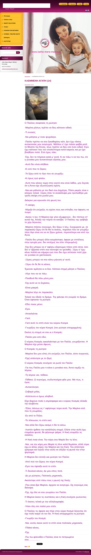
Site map (73, 4)
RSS (80, 4)
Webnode (86, 551)
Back (26, 546)
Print (87, 4)
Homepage (27, 76)
